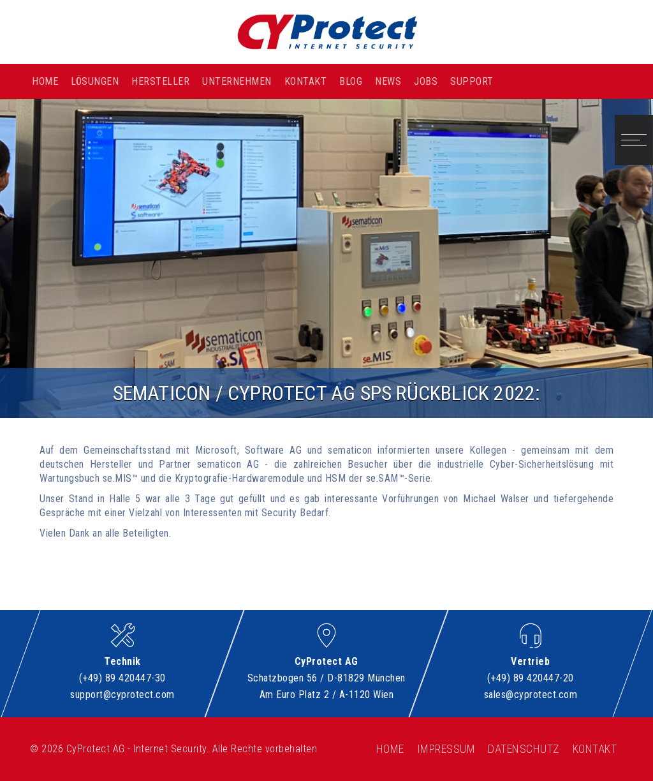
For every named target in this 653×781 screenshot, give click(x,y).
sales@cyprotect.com (531, 694)
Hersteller (160, 81)
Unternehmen (237, 81)
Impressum (446, 748)
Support (472, 81)
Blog (350, 81)
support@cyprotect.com (122, 694)
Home (45, 81)
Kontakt (305, 81)
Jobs (425, 81)
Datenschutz (524, 748)
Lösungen (95, 81)
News (388, 81)
